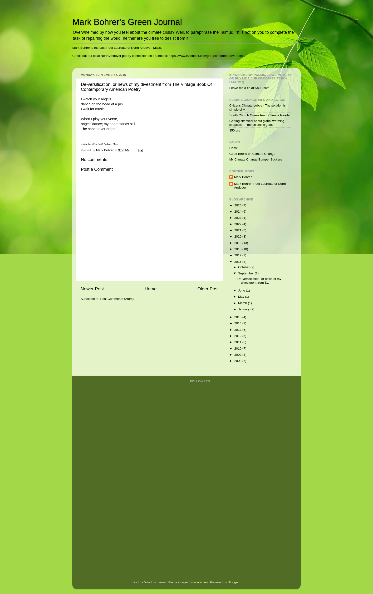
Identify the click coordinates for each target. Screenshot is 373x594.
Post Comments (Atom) (117, 299)
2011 (238, 342)
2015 (238, 317)
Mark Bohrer (243, 177)
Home (151, 288)
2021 (238, 230)
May (241, 296)
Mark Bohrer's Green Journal (127, 22)
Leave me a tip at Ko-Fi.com (249, 88)
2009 (238, 354)
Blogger (233, 582)
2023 (238, 217)
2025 (238, 205)
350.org (234, 130)
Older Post (208, 288)
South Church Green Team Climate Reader (260, 115)
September (246, 273)
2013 (238, 329)
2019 (238, 243)
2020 (238, 236)
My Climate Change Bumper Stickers (255, 159)
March (243, 303)
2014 (238, 323)
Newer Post (92, 288)
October (244, 267)
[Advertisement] (209, 500)
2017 (238, 255)
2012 (238, 336)
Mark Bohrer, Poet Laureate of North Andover (260, 185)
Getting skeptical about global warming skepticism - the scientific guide (257, 123)
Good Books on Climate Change (252, 154)
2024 (238, 211)
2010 (238, 348)
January (244, 309)
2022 (238, 224)
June (242, 290)
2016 (238, 261)
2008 (238, 361)
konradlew (201, 582)
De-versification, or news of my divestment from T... (259, 280)
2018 (238, 249)
